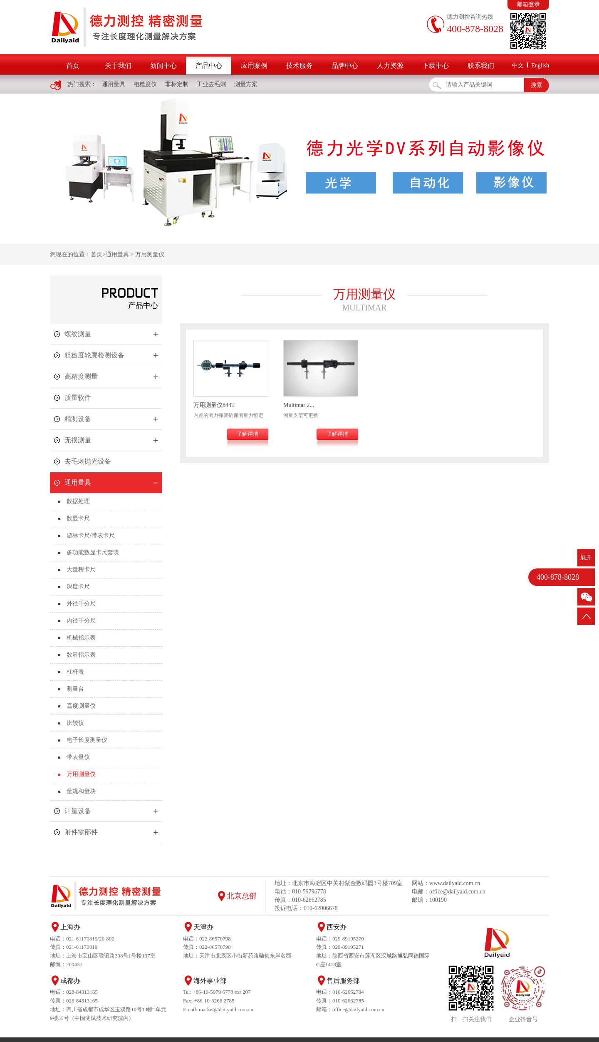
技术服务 (299, 65)
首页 (72, 65)
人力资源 (390, 65)
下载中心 (435, 65)
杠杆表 (75, 672)
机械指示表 (81, 638)
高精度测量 (81, 376)
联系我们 (481, 65)
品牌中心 (345, 65)
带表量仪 (78, 757)
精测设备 (77, 418)
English (540, 65)
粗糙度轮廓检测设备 (94, 355)
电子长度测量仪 (87, 740)
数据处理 (78, 501)
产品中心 (209, 65)
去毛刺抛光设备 (87, 461)
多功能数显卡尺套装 (93, 552)
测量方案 (245, 84)
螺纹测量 (77, 333)
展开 (586, 557)
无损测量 (77, 440)
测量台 (75, 689)
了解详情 (247, 434)
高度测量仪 (81, 706)
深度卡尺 (78, 586)
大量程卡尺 (81, 569)
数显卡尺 (78, 518)
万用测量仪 (149, 254)
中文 (518, 65)
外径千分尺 (81, 603)
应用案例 (254, 65)
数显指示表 (81, 655)
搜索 (536, 85)
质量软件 (77, 397)
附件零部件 (81, 832)
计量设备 (77, 810)
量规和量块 (81, 791)
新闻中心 (163, 65)
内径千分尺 (81, 621)
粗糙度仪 (145, 84)
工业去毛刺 (211, 84)
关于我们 (118, 65)
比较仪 (75, 723)
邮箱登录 (528, 4)
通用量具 (113, 84)
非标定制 (176, 84)
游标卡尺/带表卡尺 (91, 535)
